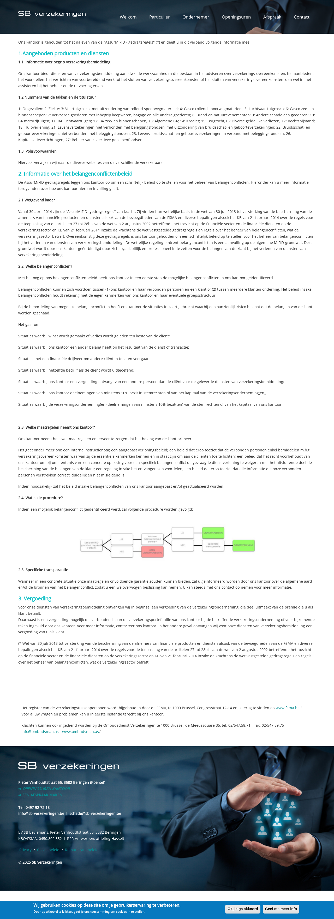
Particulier (159, 17)
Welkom (128, 17)
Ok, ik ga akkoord (243, 909)
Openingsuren (236, 17)
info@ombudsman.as (40, 731)
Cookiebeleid (48, 849)
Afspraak (272, 17)
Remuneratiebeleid (82, 849)
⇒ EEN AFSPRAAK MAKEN (40, 794)
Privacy (25, 849)
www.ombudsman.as (80, 731)
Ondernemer (195, 17)
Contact (301, 17)
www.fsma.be (288, 707)
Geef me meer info (281, 909)
